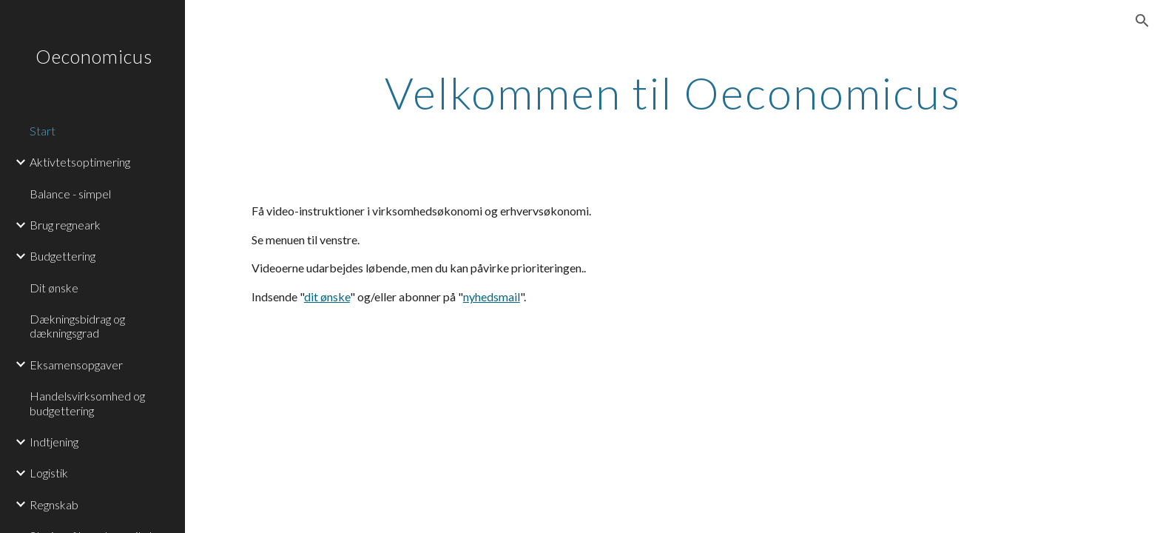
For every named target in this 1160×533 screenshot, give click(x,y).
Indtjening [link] (54, 442)
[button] (1142, 20)
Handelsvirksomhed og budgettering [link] (87, 403)
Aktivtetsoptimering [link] (80, 162)
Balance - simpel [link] (70, 194)
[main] (672, 99)
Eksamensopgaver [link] (76, 365)
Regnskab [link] (54, 504)
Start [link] (42, 131)
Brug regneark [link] (65, 225)
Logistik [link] (49, 473)
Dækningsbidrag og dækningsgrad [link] (77, 326)
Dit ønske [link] (54, 288)
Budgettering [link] (62, 256)
